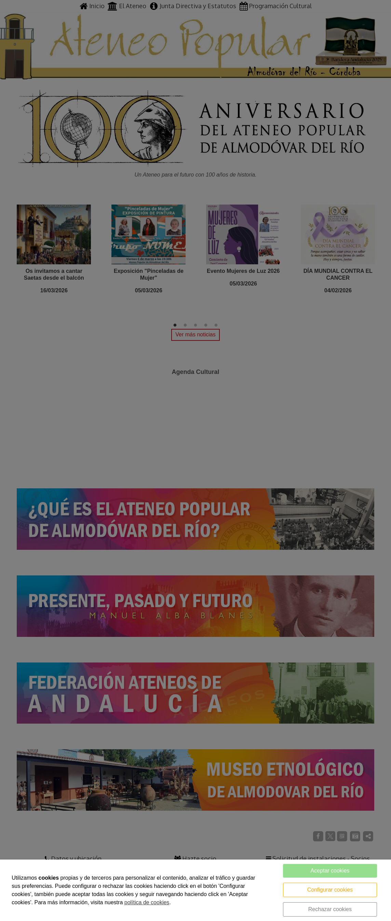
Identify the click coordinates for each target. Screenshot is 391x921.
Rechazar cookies (330, 909)
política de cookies (147, 902)
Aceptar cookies (329, 871)
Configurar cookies (330, 890)
